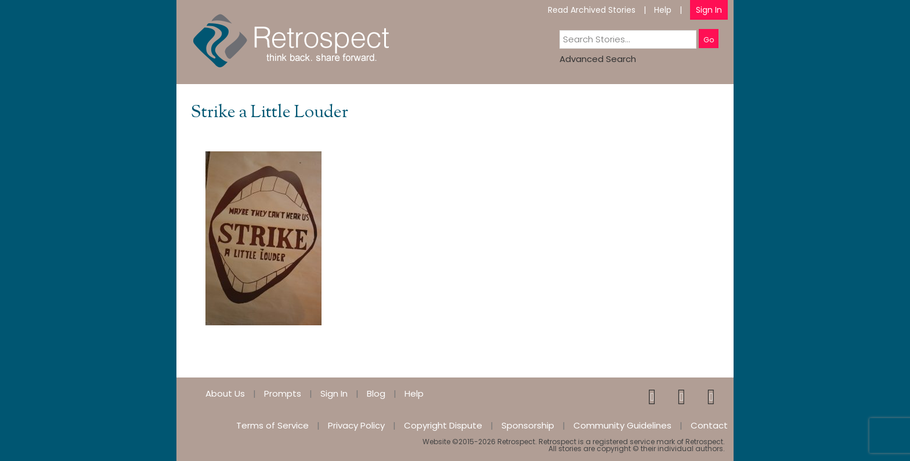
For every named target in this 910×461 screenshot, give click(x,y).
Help (662, 10)
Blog (376, 393)
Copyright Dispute (443, 425)
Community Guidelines (622, 425)
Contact (709, 425)
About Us (225, 393)
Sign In (709, 10)
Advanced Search (597, 59)
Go (708, 40)
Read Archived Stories (591, 10)
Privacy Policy (356, 425)
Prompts (282, 393)
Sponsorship (527, 425)
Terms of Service (272, 425)
